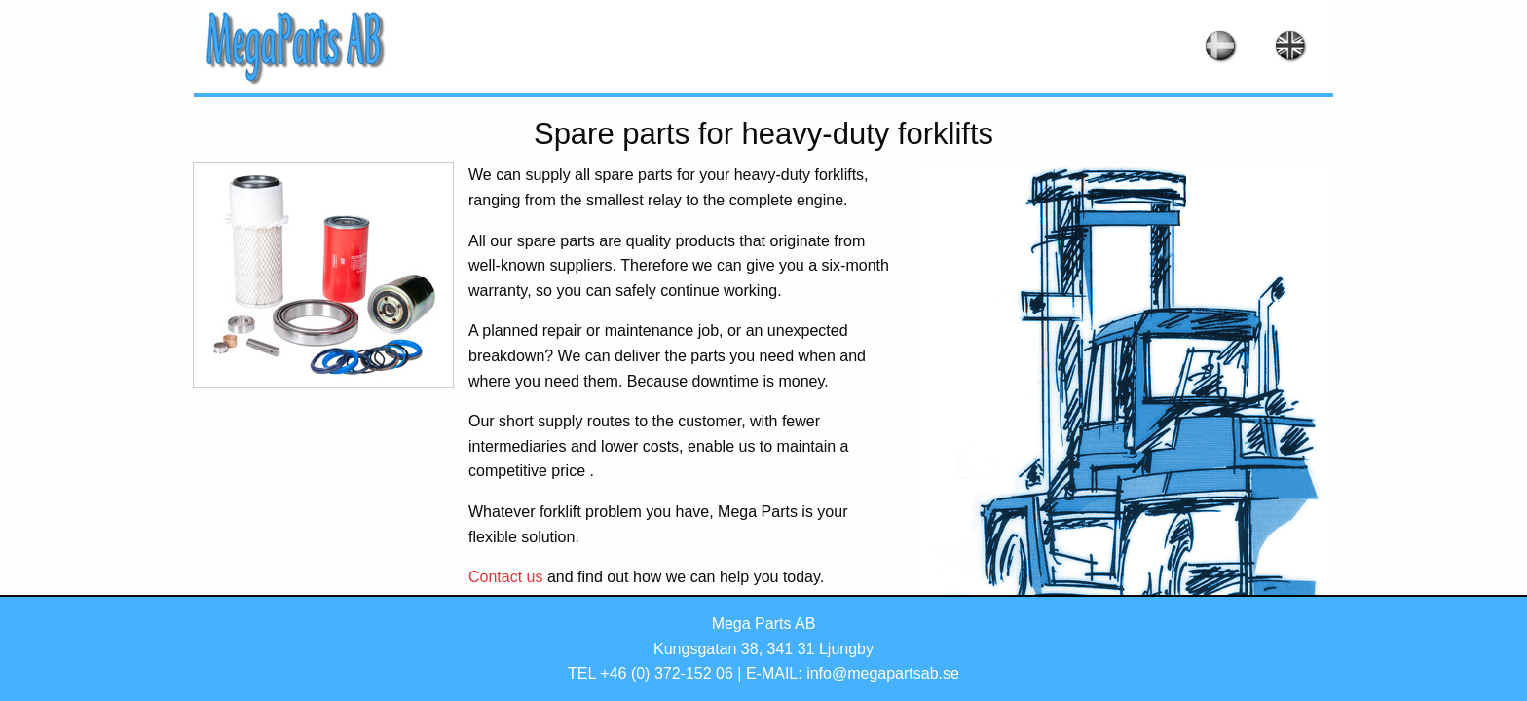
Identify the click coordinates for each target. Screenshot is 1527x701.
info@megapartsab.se (882, 673)
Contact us (505, 577)
